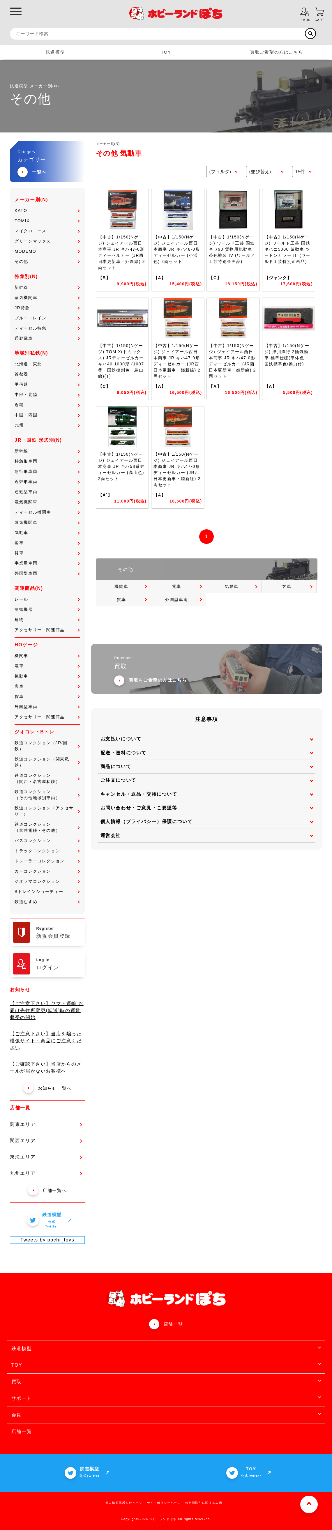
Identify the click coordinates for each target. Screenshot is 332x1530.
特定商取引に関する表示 (203, 1502)
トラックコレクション (47, 850)
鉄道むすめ (47, 901)
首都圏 (47, 374)
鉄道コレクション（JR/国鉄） (47, 745)
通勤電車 (47, 338)
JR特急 (47, 307)
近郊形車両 (47, 481)
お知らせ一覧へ (47, 1088)
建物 (47, 619)
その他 (47, 261)
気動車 (47, 532)
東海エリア (46, 1156)
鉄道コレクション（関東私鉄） (47, 762)
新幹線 (47, 287)
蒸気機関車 (47, 297)
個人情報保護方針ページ (124, 1502)
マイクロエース (47, 231)
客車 (47, 542)
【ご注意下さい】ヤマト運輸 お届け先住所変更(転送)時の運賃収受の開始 (46, 1010)
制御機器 (47, 609)
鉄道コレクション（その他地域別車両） (47, 794)
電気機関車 (47, 502)
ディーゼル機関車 (47, 512)
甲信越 (47, 384)
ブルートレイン (47, 318)
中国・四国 (47, 415)
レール (47, 599)
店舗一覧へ (47, 1190)
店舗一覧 (173, 1324)
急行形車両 (47, 471)
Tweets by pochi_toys (47, 1239)
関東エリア (46, 1124)
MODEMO (47, 251)
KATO (47, 210)
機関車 (47, 655)
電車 (47, 666)
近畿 (47, 404)
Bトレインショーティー (47, 891)
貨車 (47, 553)
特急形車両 (47, 461)
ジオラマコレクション (47, 881)
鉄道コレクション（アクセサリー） (47, 811)
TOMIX (47, 220)
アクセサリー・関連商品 (47, 629)
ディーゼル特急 (47, 328)
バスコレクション (47, 840)
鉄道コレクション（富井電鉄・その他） (47, 827)
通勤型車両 (47, 491)
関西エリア (46, 1140)
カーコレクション (47, 871)
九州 (47, 425)
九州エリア (46, 1173)
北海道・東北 (47, 364)
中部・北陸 (47, 394)
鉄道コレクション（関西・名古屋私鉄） (47, 778)
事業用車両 (47, 563)
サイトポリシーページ (164, 1502)
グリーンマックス (47, 241)
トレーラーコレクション (47, 861)
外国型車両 (47, 573)
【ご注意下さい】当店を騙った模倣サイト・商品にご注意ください (46, 1040)
